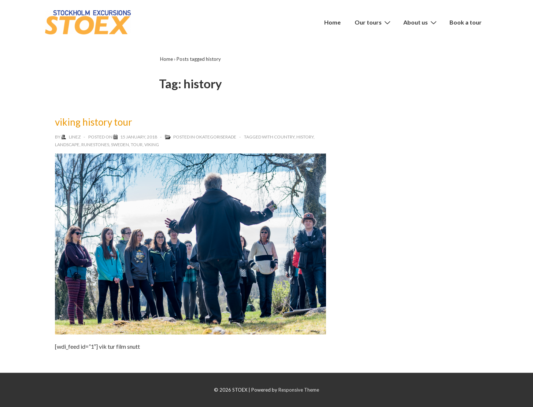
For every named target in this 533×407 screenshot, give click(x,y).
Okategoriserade (216, 137)
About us (420, 22)
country (284, 137)
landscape (67, 144)
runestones (95, 144)
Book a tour (465, 22)
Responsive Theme (298, 390)
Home (332, 22)
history (305, 137)
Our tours (373, 22)
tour (136, 144)
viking (151, 144)
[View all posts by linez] (71, 137)
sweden (120, 144)
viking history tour (93, 122)
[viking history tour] (138, 137)
